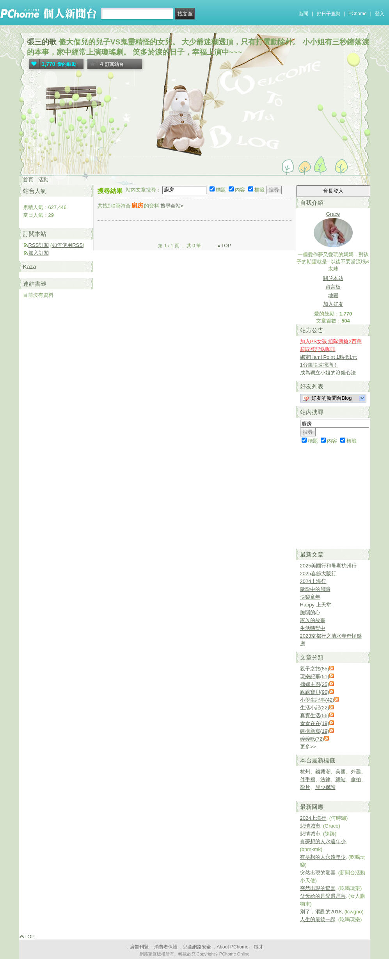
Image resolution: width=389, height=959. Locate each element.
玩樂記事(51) (314, 676)
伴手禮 (307, 779)
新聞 (303, 13)
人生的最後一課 (318, 919)
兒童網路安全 (197, 947)
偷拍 (356, 779)
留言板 (333, 287)
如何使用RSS (67, 245)
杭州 (305, 772)
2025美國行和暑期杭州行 (328, 566)
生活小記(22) (314, 708)
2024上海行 (313, 581)
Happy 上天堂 (315, 605)
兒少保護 (325, 787)
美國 (341, 772)
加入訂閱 (38, 253)
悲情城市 (310, 826)
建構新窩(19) (314, 731)
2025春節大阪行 (318, 573)
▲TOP (223, 245)
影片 (305, 787)
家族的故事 (312, 620)
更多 (308, 747)
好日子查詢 (328, 13)
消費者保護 (166, 947)
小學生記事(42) (317, 700)
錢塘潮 (322, 772)
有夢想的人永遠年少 (323, 841)
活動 (43, 180)
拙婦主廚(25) (314, 684)
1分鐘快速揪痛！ (319, 365)
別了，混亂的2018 (321, 912)
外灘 (356, 772)
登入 (379, 13)
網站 (341, 779)
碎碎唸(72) (312, 739)
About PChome (232, 947)
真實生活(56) (314, 715)
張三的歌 (42, 42)
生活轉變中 (312, 628)
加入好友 (333, 304)
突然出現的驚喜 (318, 873)
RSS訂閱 (38, 245)
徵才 (258, 947)
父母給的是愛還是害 (323, 896)
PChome (357, 13)
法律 (325, 779)
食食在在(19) (314, 723)
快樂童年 (310, 597)
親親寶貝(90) (314, 692)
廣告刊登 (139, 947)
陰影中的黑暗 (315, 589)
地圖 (333, 295)
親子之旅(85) (314, 669)
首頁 (28, 180)
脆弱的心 (310, 612)
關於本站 (333, 278)
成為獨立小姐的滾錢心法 (328, 373)
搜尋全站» (171, 206)
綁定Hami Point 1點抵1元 (328, 357)
